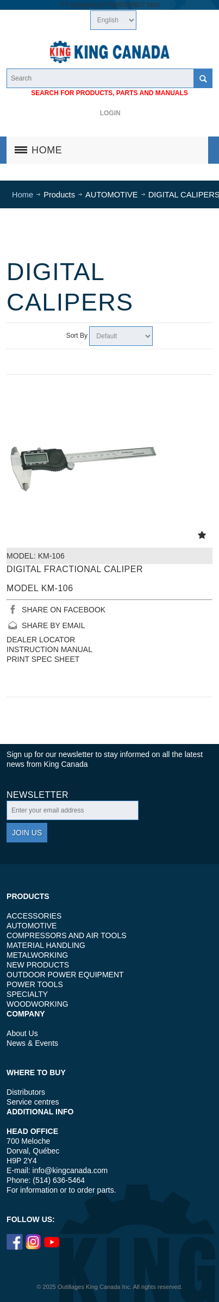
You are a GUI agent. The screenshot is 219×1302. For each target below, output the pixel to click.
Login (110, 113)
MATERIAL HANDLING (46, 945)
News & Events (32, 1043)
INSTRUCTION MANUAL (49, 649)
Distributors (26, 1092)
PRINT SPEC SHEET (43, 659)
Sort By (76, 335)
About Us (22, 1033)
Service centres (33, 1102)
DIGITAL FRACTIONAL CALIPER (75, 569)
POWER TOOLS (35, 984)
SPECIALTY (27, 994)
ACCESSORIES (34, 916)
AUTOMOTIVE (32, 925)
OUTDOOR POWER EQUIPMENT (65, 974)
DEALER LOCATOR (41, 639)
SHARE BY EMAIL (53, 625)
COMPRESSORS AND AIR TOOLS (66, 935)
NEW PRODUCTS (38, 964)
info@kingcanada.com (70, 1170)
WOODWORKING (37, 1004)
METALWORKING (37, 955)
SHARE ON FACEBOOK (63, 609)
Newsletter (37, 795)
